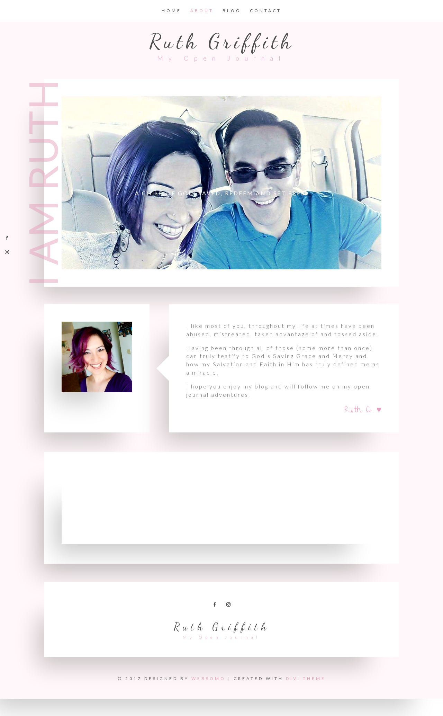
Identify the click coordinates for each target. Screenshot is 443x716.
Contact (265, 10)
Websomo (208, 678)
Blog (232, 10)
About (202, 10)
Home (171, 10)
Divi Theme (306, 678)
